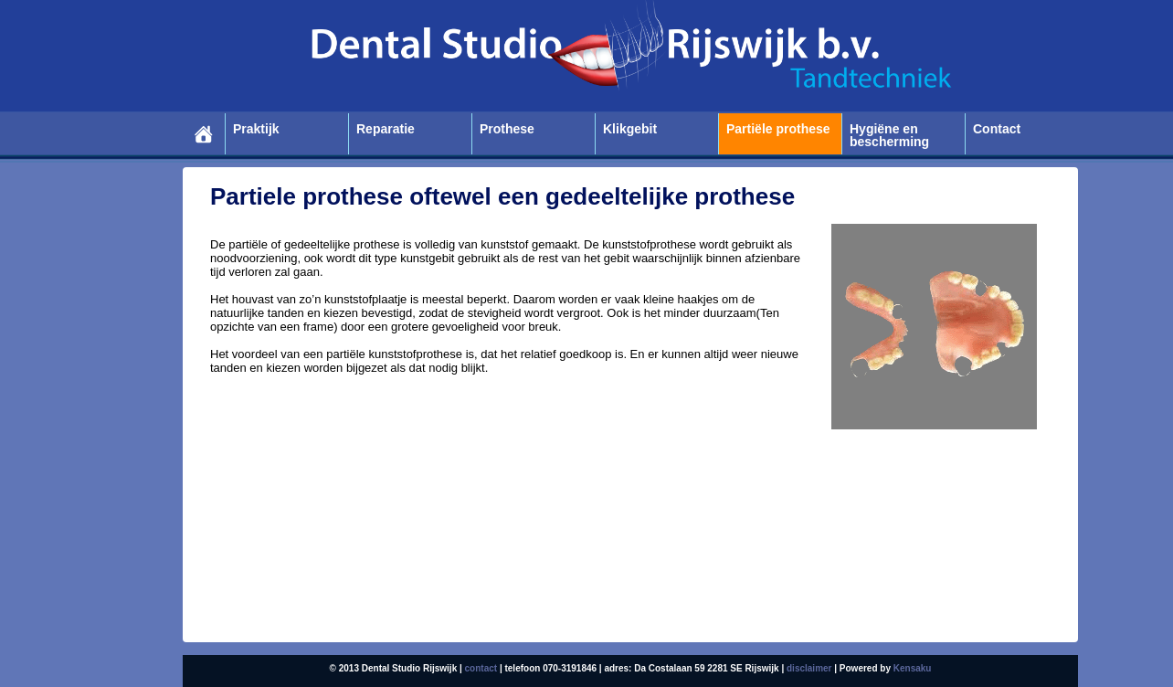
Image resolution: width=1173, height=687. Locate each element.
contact (481, 668)
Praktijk (256, 129)
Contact (996, 129)
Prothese (507, 129)
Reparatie (385, 129)
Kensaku (912, 668)
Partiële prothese (778, 129)
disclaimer (809, 668)
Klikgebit (630, 129)
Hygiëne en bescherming (889, 135)
